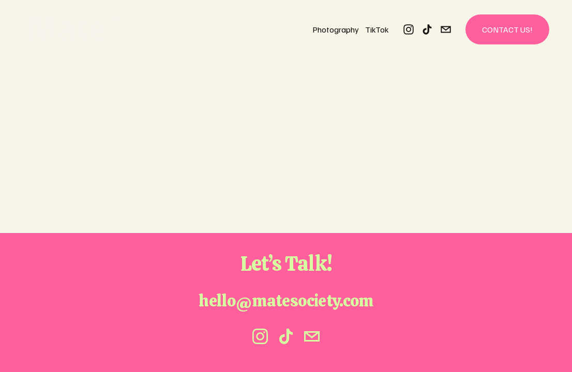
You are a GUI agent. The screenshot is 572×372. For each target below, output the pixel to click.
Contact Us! (507, 29)
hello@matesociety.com (286, 300)
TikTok (377, 29)
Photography (335, 29)
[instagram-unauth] (408, 29)
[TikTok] (427, 29)
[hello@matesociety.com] (446, 29)
